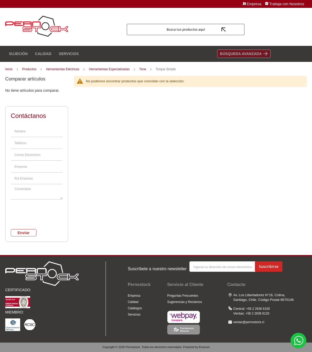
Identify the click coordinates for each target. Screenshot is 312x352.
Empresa (254, 4)
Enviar (24, 232)
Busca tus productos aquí (186, 29)
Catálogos (135, 308)
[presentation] (37, 210)
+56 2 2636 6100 (258, 309)
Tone (143, 69)
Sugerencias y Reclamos (184, 302)
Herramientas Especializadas (109, 69)
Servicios (134, 314)
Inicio (9, 69)
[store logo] (64, 29)
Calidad (133, 302)
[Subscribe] (268, 266)
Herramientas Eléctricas (63, 69)
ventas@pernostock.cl (248, 322)
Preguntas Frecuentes (182, 295)
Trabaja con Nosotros (286, 4)
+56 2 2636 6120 (257, 313)
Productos (29, 69)
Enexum (204, 347)
